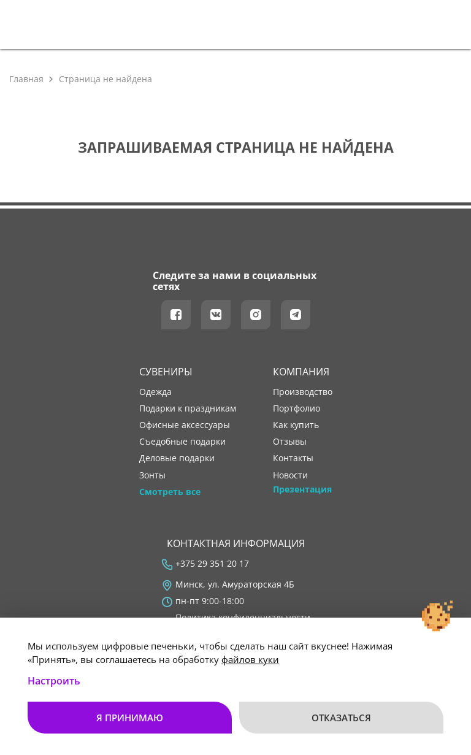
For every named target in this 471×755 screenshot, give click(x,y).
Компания (301, 371)
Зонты (152, 475)
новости (290, 475)
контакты (293, 458)
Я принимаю (129, 717)
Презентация (302, 489)
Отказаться (341, 717)
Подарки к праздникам (187, 408)
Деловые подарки (177, 458)
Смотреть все (170, 492)
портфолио (296, 408)
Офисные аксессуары (184, 425)
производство (302, 392)
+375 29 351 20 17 (212, 564)
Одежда (155, 392)
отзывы (290, 441)
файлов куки (250, 659)
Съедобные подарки (182, 441)
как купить (296, 425)
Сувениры (166, 371)
